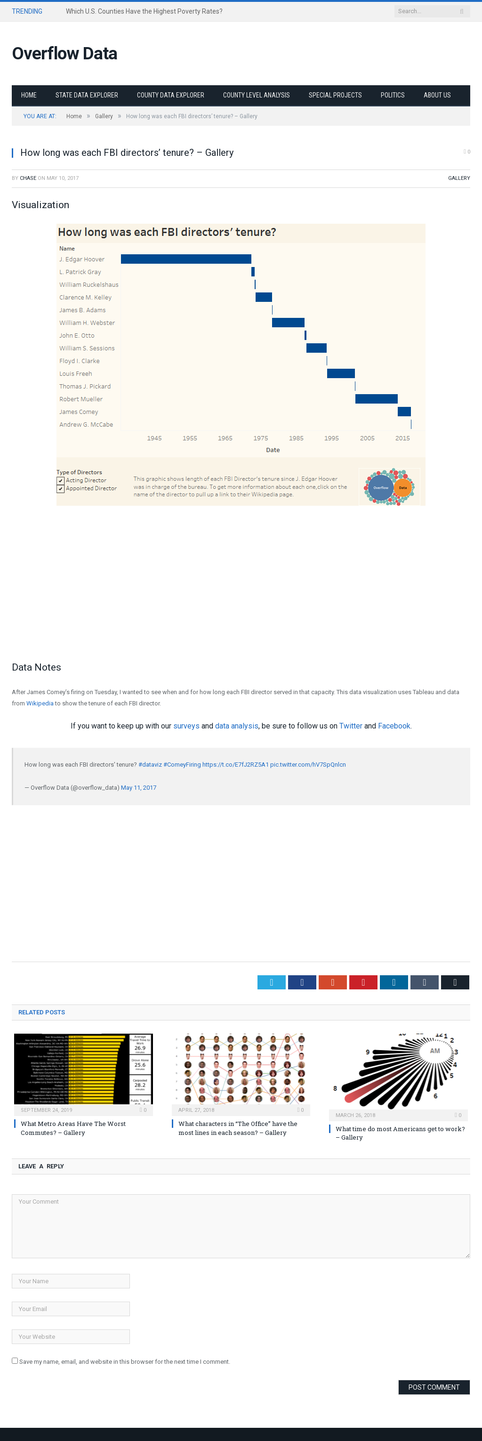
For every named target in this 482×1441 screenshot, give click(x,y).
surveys (186, 725)
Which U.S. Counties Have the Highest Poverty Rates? (144, 11)
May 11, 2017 (138, 787)
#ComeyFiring (182, 764)
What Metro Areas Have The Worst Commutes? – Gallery (73, 1127)
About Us (437, 95)
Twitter (350, 725)
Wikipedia (40, 703)
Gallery (459, 178)
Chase (28, 178)
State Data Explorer (87, 95)
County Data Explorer (170, 95)
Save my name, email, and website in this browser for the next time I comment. (124, 1361)
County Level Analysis (256, 95)
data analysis (236, 725)
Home (29, 95)
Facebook (394, 725)
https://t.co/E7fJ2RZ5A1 (235, 764)
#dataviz (150, 764)
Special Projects (335, 95)
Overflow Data (64, 53)
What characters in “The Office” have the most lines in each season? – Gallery (237, 1127)
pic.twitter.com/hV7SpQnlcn (308, 764)
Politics (393, 95)
